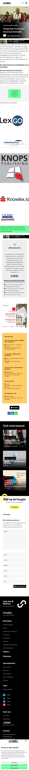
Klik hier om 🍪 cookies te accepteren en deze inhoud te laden (14, 93)
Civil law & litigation (8, 624)
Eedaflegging (14, 25)
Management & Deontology (10, 437)
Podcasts (7, 656)
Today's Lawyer (7, 446)
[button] (26, 2)
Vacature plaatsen (7, 689)
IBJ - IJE (6, 465)
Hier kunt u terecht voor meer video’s (11, 70)
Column (5, 628)
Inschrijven (14, 507)
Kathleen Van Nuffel (22, 486)
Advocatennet (15, 36)
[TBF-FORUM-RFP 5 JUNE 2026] (14, 328)
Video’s (6, 652)
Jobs (5, 686)
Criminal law (6, 634)
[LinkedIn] (12, 276)
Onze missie (6, 715)
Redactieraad (6, 719)
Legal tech (5, 641)
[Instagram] (14, 276)
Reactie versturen (20, 586)
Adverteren (6, 670)
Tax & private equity (8, 648)
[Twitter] (17, 276)
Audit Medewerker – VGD (10, 393)
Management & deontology (10, 644)
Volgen (9, 695)
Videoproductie (7, 673)
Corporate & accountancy (10, 631)
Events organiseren (8, 677)
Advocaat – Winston (9, 381)
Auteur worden (7, 667)
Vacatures (5, 680)
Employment (6, 638)
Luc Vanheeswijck (14, 446)
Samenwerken (9, 663)
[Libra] (14, 43)
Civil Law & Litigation (9, 477)
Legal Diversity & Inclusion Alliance (11, 486)
